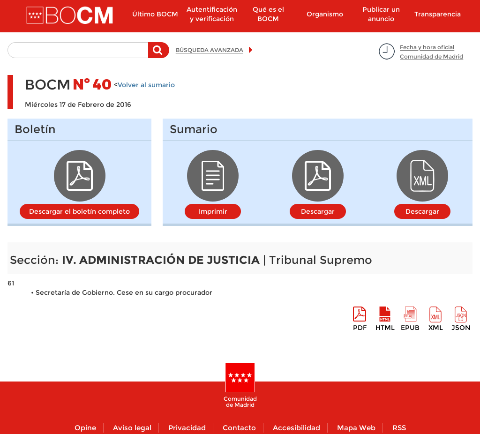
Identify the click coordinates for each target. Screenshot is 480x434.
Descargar (318, 211)
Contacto (239, 427)
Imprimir (213, 211)
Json (461, 327)
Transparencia (437, 14)
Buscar (158, 55)
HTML (385, 327)
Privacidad (187, 427)
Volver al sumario (146, 85)
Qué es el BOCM (268, 14)
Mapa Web (356, 427)
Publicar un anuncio (381, 14)
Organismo (325, 14)
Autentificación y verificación (212, 14)
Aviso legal (132, 427)
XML (435, 327)
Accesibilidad (296, 427)
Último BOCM (155, 14)
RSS (399, 427)
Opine (85, 427)
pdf (360, 327)
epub (410, 327)
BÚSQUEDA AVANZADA (209, 49)
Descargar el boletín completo (79, 211)
